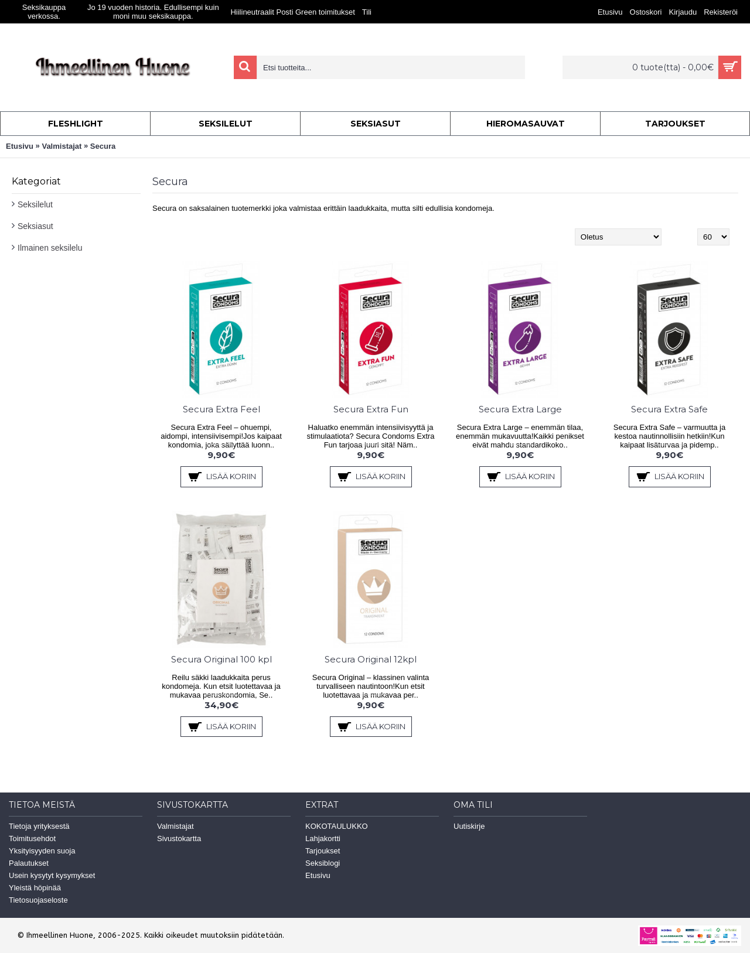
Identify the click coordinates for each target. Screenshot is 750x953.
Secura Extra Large (520, 409)
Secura (102, 146)
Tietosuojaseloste (38, 900)
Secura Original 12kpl (371, 659)
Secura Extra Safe (669, 409)
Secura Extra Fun (370, 409)
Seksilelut (35, 204)
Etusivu (19, 146)
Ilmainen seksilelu (50, 247)
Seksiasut (35, 226)
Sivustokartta (179, 838)
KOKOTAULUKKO (336, 826)
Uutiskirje (469, 826)
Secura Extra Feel (221, 409)
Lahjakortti (322, 838)
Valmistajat (61, 146)
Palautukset (29, 863)
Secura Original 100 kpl (221, 659)
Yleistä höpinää (35, 887)
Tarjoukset (322, 850)
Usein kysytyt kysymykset (52, 875)
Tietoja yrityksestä (39, 826)
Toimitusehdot (32, 838)
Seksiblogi (322, 863)
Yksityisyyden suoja (42, 850)
